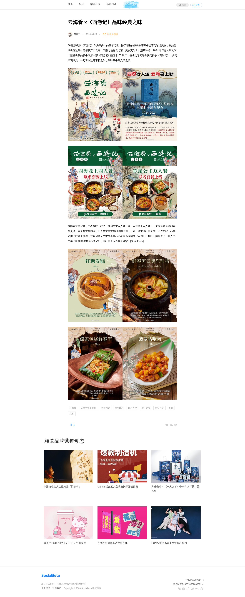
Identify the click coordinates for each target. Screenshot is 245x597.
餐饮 (171, 408)
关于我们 (45, 588)
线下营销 (146, 408)
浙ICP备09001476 (195, 580)
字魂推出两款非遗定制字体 (113, 543)
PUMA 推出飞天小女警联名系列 (169, 543)
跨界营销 (105, 408)
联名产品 (132, 408)
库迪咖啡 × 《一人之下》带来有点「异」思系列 (175, 488)
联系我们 (56, 588)
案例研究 (95, 4)
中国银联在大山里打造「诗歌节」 (62, 486)
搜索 (184, 5)
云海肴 (73, 408)
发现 (81, 4)
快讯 (70, 4)
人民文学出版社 (88, 408)
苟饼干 (77, 34)
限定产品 (159, 408)
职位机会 (112, 4)
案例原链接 (112, 34)
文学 (72, 413)
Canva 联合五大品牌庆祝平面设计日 (118, 486)
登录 (197, 5)
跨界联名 (119, 408)
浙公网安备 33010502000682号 (188, 584)
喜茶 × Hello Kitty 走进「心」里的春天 (65, 543)
